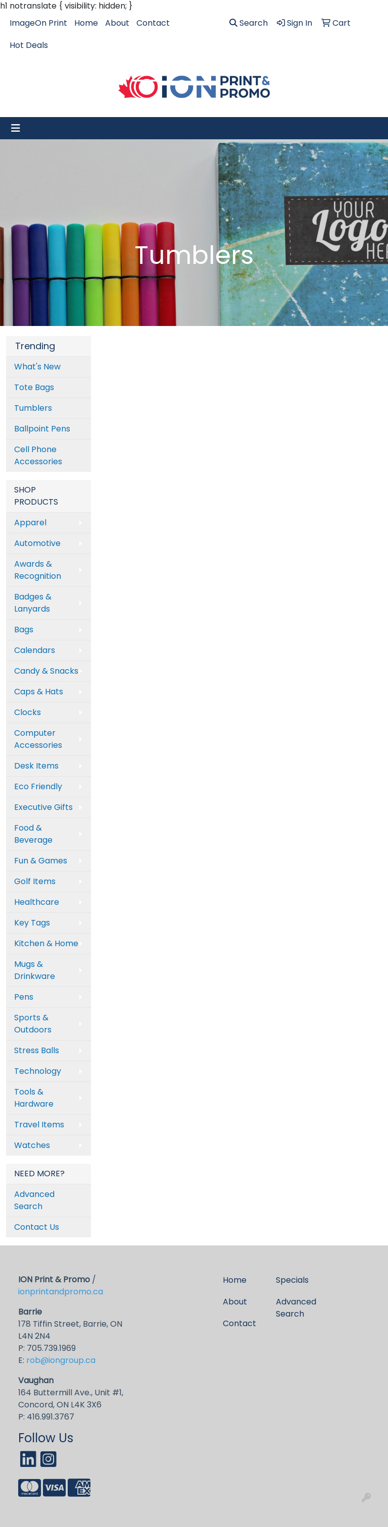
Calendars (34, 650)
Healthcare (36, 902)
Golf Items (35, 881)
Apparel (30, 522)
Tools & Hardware (34, 1098)
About (117, 23)
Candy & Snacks (46, 671)
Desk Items (36, 766)
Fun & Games (40, 860)
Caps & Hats (38, 691)
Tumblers (33, 408)
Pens (23, 997)
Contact (153, 23)
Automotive (37, 543)
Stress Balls (36, 1050)
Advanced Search (34, 1200)
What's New (37, 366)
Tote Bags (34, 387)
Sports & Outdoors (33, 1023)
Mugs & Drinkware (34, 970)
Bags (23, 629)
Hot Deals (29, 45)
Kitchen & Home (46, 943)
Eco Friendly (38, 786)
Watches (32, 1145)
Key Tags (32, 923)
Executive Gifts (43, 807)
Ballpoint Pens (42, 428)
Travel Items (39, 1124)
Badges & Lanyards (33, 603)
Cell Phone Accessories (38, 455)
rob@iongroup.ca (60, 1360)
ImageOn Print (38, 23)
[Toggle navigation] (15, 128)
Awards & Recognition (37, 570)
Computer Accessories (38, 739)
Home (86, 23)
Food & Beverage (33, 834)
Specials (292, 1280)
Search (248, 23)
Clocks (27, 712)
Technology (37, 1071)
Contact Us (36, 1227)
